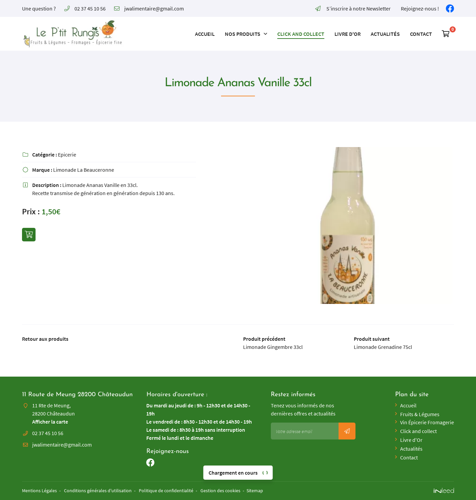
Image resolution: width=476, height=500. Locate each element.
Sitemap (254, 490)
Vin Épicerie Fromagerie (427, 422)
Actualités (385, 33)
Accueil (205, 33)
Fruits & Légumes (419, 414)
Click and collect (300, 33)
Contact (421, 33)
